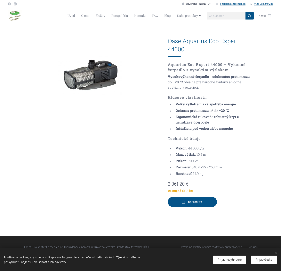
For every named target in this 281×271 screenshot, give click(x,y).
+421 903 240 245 (263, 3)
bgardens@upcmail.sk (232, 3)
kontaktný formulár (129, 247)
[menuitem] (82, 16)
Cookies (253, 247)
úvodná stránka (105, 247)
